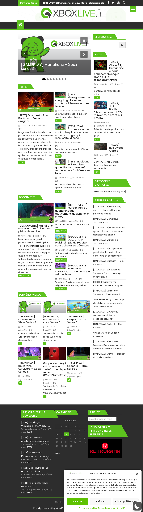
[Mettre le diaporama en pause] (84, 40)
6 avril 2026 (61, 250)
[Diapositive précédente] (24, 54)
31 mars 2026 (50, 379)
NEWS (97, 98)
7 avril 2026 (24, 236)
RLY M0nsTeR (77, 177)
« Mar (57, 453)
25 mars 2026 (62, 110)
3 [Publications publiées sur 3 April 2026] (75, 430)
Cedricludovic (39, 125)
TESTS (21, 162)
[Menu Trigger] (133, 9)
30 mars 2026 (74, 373)
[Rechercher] (122, 45)
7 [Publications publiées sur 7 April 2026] (61, 434)
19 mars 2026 (62, 142)
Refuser (100, 501)
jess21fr (76, 110)
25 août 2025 (101, 155)
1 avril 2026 (24, 125)
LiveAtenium (77, 142)
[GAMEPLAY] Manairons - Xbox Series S (94, 2)
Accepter (77, 501)
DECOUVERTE (24, 276)
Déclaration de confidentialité (111, 508)
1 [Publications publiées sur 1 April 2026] (66, 430)
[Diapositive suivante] (84, 54)
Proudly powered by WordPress (50, 508)
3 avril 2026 (73, 326)
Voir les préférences (125, 501)
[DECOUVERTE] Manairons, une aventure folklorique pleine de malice (45, 2)
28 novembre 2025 (103, 84)
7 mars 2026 (62, 177)
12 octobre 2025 (102, 122)
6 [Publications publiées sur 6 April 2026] (57, 434)
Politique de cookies (88, 508)
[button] (137, 473)
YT (20, 343)
